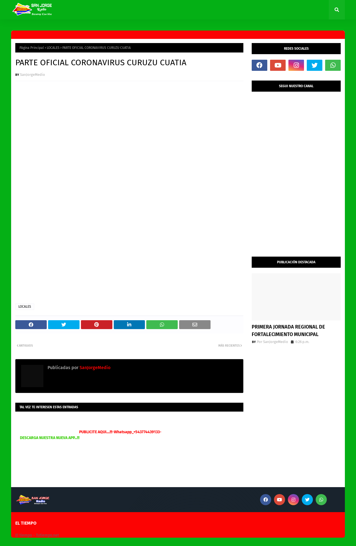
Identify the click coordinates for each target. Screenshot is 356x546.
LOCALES (53, 48)
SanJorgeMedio (32, 74)
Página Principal (31, 48)
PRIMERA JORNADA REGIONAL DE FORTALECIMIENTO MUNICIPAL (288, 330)
